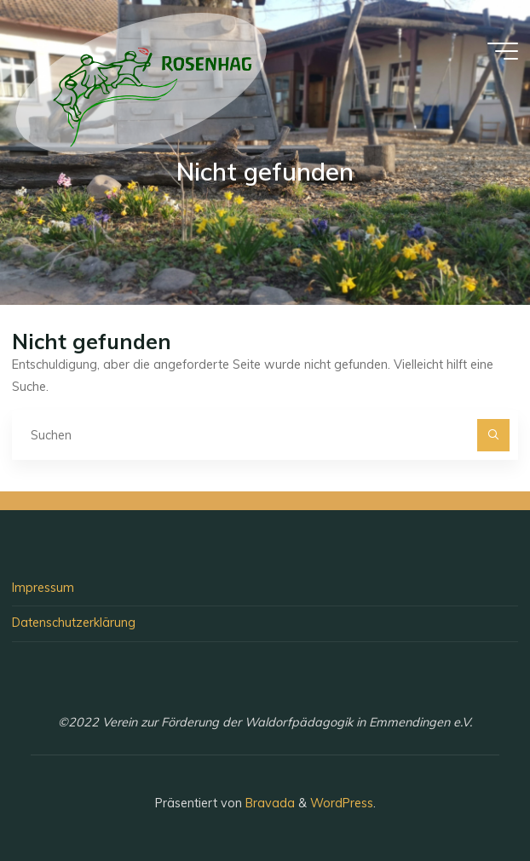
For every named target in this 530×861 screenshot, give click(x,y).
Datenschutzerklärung (73, 622)
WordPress (341, 803)
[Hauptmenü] (502, 51)
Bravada (268, 803)
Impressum (43, 587)
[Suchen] (493, 435)
